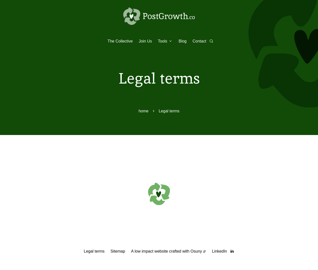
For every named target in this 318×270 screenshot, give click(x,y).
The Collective (120, 41)
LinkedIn (219, 251)
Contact (199, 41)
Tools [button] (162, 41)
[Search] (211, 41)
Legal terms (94, 251)
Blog (183, 41)
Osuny (196, 251)
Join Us (145, 41)
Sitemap (118, 251)
